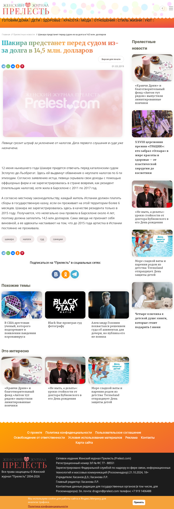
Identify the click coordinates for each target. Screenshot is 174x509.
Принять (139, 502)
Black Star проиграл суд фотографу (65, 324)
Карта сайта (84, 443)
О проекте (34, 432)
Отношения (128, 23)
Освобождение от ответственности (39, 437)
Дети (43, 23)
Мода (106, 23)
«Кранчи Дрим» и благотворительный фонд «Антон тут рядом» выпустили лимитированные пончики (19, 396)
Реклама (131, 437)
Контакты (148, 437)
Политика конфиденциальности (68, 432)
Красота (86, 23)
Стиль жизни (17, 32)
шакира (9, 239)
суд (42, 239)
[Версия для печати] (111, 59)
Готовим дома (18, 23)
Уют (39, 32)
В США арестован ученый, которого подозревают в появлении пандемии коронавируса (20, 329)
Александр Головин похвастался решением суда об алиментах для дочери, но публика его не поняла (108, 329)
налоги (27, 239)
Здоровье (63, 23)
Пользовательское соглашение (118, 432)
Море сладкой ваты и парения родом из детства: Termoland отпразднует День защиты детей (106, 395)
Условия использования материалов (95, 437)
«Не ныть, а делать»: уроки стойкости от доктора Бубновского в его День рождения (65, 393)
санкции (58, 239)
